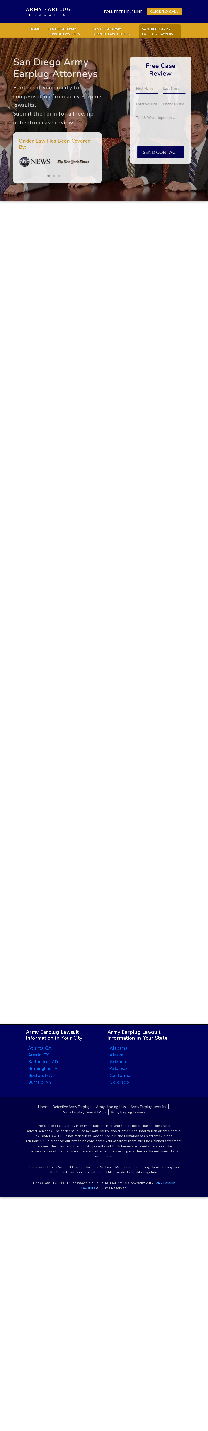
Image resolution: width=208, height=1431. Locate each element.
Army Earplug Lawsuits (148, 1106)
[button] (34, 176)
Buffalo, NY (40, 1082)
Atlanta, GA (40, 1048)
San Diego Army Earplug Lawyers (157, 31)
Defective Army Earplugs (71, 1106)
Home (35, 29)
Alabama (118, 1048)
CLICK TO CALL (164, 11)
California (120, 1075)
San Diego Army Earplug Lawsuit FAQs (112, 31)
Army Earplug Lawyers (128, 1112)
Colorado (119, 1082)
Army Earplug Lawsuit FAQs (84, 1112)
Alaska (116, 1054)
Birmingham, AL (44, 1068)
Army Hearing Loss (111, 1106)
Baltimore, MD (43, 1061)
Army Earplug (48, 12)
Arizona (118, 1061)
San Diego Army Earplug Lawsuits (64, 31)
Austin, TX (38, 1054)
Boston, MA (40, 1075)
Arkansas (119, 1068)
